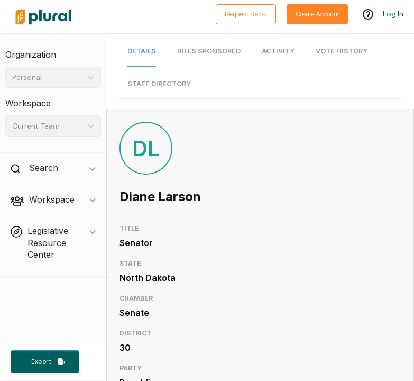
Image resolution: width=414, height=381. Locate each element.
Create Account (317, 14)
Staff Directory (159, 84)
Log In (393, 14)
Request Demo (246, 14)
